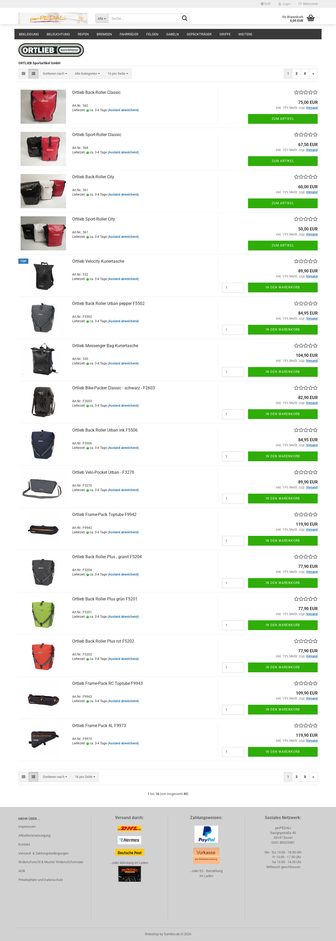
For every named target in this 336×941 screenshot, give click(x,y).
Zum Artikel (283, 119)
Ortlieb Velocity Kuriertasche (98, 261)
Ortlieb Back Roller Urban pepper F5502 (108, 303)
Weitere (245, 34)
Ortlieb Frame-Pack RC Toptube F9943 (107, 683)
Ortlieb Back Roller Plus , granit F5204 (107, 556)
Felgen (152, 34)
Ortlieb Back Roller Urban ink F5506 (105, 430)
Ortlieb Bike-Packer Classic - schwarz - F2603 (113, 387)
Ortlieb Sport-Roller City (93, 219)
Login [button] (284, 4)
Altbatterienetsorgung (34, 835)
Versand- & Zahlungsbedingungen (43, 853)
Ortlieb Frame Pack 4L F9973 (99, 725)
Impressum (26, 827)
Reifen (83, 34)
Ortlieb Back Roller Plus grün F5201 (105, 598)
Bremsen (104, 34)
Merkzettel (308, 4)
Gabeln (172, 34)
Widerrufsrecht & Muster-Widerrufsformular (50, 862)
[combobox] (55, 74)
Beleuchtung (58, 34)
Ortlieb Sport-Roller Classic (96, 134)
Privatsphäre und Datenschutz (40, 880)
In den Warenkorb (283, 287)
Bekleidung (29, 34)
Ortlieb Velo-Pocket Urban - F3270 (103, 472)
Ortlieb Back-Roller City (93, 176)
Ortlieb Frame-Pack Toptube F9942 (104, 514)
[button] (265, 4)
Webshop (152, 934)
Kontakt (24, 844)
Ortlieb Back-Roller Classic (96, 92)
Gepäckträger (199, 34)
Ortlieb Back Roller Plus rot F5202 (103, 641)
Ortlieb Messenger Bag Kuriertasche (105, 345)
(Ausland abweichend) (123, 110)
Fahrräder (129, 34)
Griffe (224, 34)
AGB (21, 871)
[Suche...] (101, 18)
